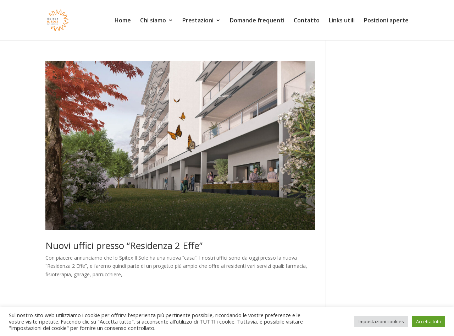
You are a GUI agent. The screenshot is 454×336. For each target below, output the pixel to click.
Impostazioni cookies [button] (381, 321)
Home (123, 21)
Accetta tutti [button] (428, 321)
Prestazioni (198, 21)
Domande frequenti (257, 21)
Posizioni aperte (386, 21)
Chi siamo (153, 21)
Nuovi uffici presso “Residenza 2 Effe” (124, 245)
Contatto (307, 21)
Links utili (342, 21)
